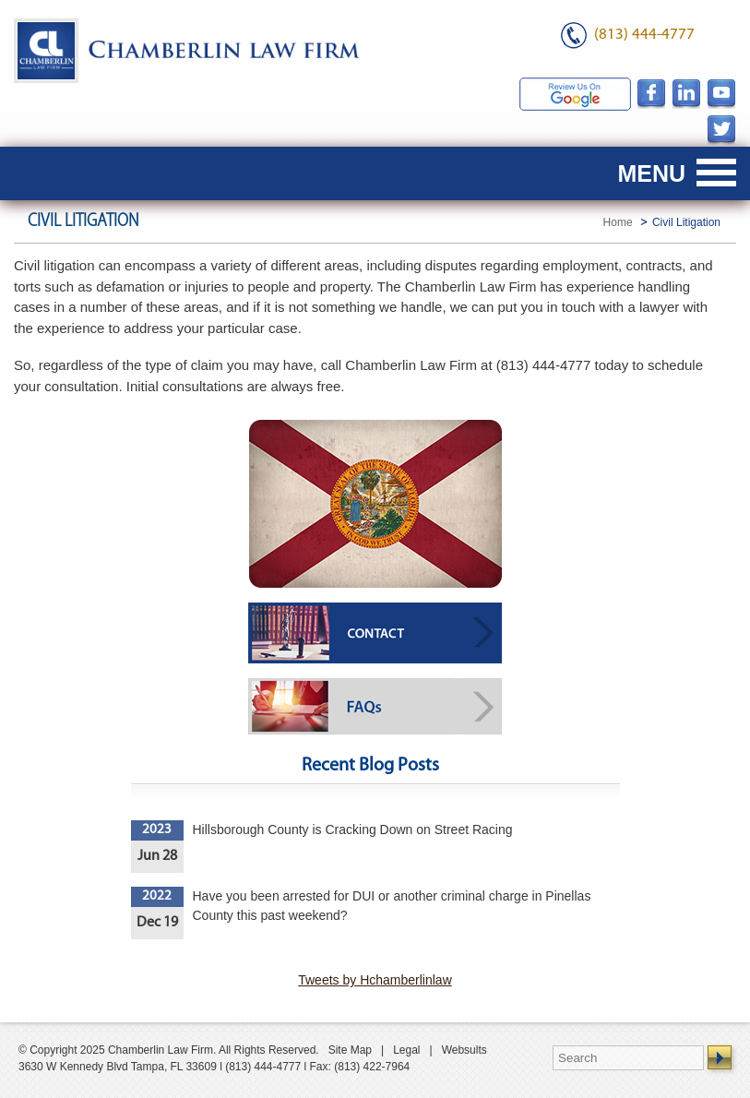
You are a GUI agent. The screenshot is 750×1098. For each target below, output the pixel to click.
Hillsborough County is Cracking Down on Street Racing (353, 829)
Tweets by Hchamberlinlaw (375, 980)
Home (618, 222)
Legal (406, 1050)
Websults (464, 1050)
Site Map (350, 1050)
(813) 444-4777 (644, 34)
